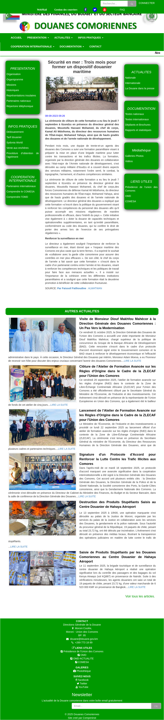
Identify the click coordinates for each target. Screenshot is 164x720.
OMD (83, 655)
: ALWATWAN (79, 288)
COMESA (83, 662)
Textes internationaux (137, 119)
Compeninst (89, 717)
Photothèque (83, 671)
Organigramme (14, 79)
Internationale (132, 83)
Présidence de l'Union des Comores (83, 651)
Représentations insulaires (21, 95)
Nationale (130, 77)
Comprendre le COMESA (20, 191)
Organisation (13, 74)
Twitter (83, 683)
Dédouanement (15, 131)
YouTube (83, 687)
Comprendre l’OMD (17, 196)
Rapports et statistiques (138, 130)
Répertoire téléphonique (19, 106)
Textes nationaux (134, 114)
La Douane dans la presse (139, 88)
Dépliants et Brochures (138, 124)
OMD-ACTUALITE (83, 658)
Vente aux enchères (17, 147)
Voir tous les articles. (140, 596)
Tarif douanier (14, 137)
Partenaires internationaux (21, 186)
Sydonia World (14, 142)
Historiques (12, 90)
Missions (11, 84)
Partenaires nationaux (18, 100)
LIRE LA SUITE (132, 360)
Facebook (83, 679)
